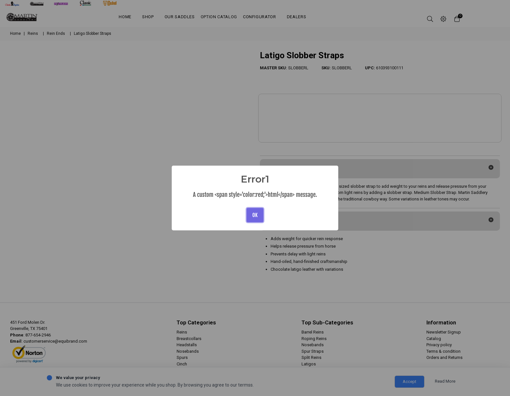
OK (255, 215)
